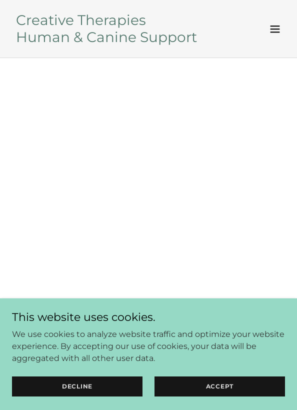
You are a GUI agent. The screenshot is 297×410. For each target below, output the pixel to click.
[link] (106, 39)
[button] (275, 29)
